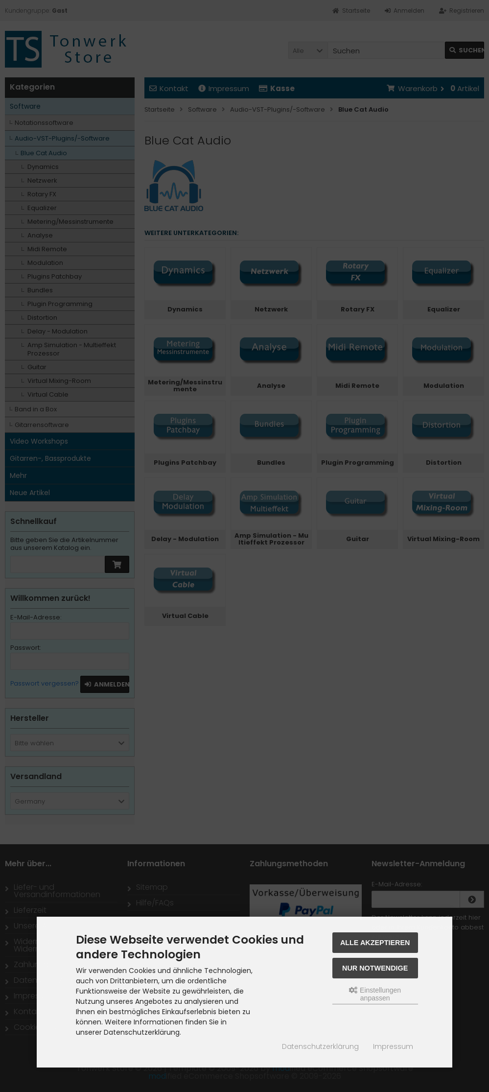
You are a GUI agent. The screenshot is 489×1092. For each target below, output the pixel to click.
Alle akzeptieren (375, 943)
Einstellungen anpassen (375, 994)
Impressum (393, 1046)
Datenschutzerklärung (320, 1046)
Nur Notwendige (375, 968)
